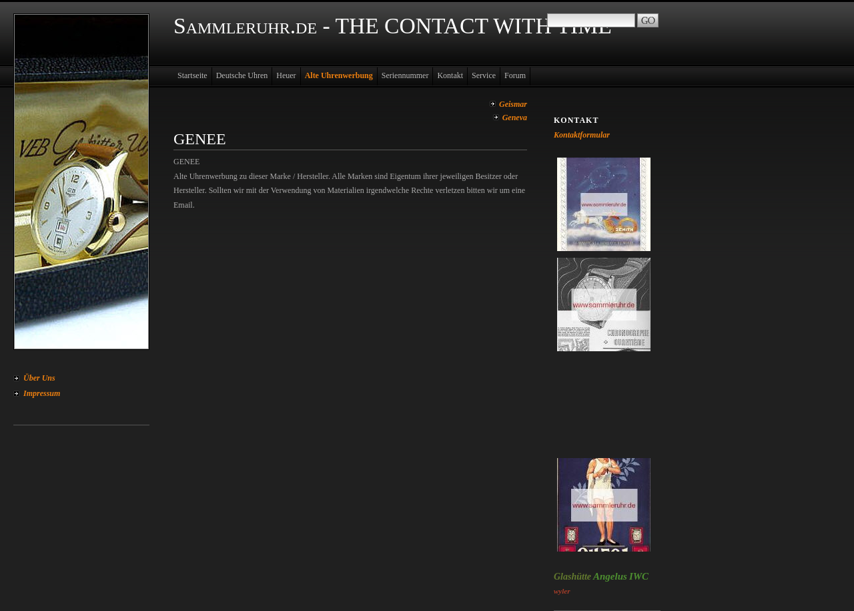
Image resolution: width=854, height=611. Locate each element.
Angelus (610, 576)
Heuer (286, 75)
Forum (515, 75)
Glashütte (572, 577)
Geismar (513, 104)
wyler (562, 591)
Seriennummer (405, 75)
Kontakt (450, 75)
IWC (639, 576)
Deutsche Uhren (242, 75)
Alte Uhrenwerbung (339, 75)
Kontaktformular (582, 135)
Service (484, 75)
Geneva (514, 117)
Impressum (41, 393)
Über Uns (39, 378)
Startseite (192, 75)
